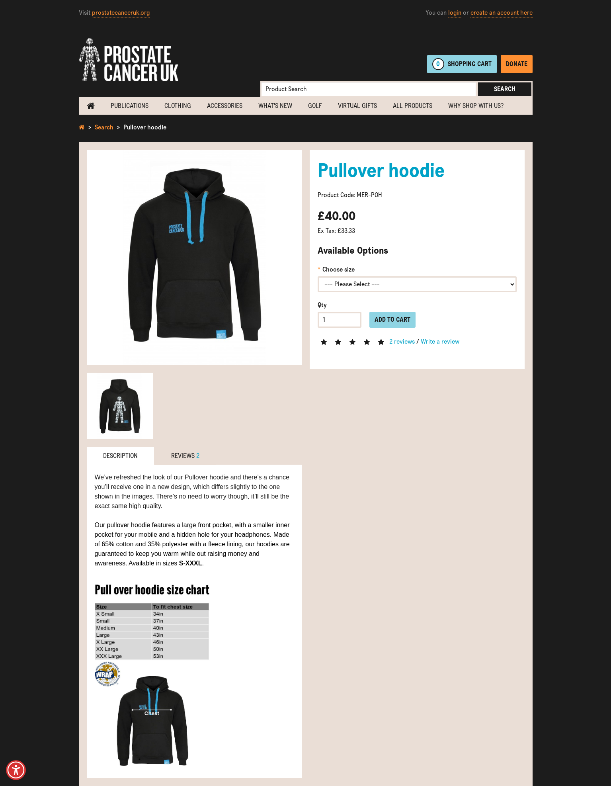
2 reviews (402, 341)
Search (504, 89)
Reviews (185, 456)
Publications (129, 106)
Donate (516, 64)
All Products (412, 106)
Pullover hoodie (144, 127)
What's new (275, 106)
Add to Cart (392, 319)
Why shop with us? (476, 106)
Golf (315, 106)
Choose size (338, 269)
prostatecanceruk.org (121, 12)
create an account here (501, 12)
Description (120, 456)
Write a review (440, 341)
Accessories (224, 106)
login (454, 12)
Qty (322, 305)
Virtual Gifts (357, 106)
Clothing (177, 106)
